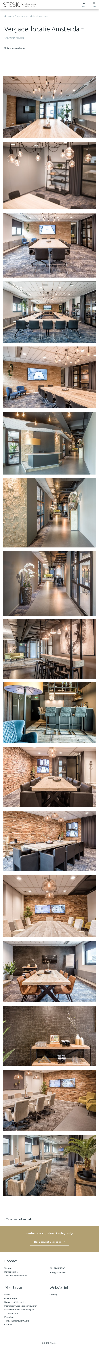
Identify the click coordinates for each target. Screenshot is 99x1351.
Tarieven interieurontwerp (16, 1320)
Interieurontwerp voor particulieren (20, 1305)
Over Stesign (10, 1298)
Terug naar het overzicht (19, 1219)
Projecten (9, 1317)
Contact (8, 1324)
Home (7, 1294)
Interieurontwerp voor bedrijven (19, 1309)
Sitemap (53, 1294)
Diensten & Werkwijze (15, 1302)
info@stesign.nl (58, 1272)
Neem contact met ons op (47, 1241)
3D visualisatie (11, 1313)
